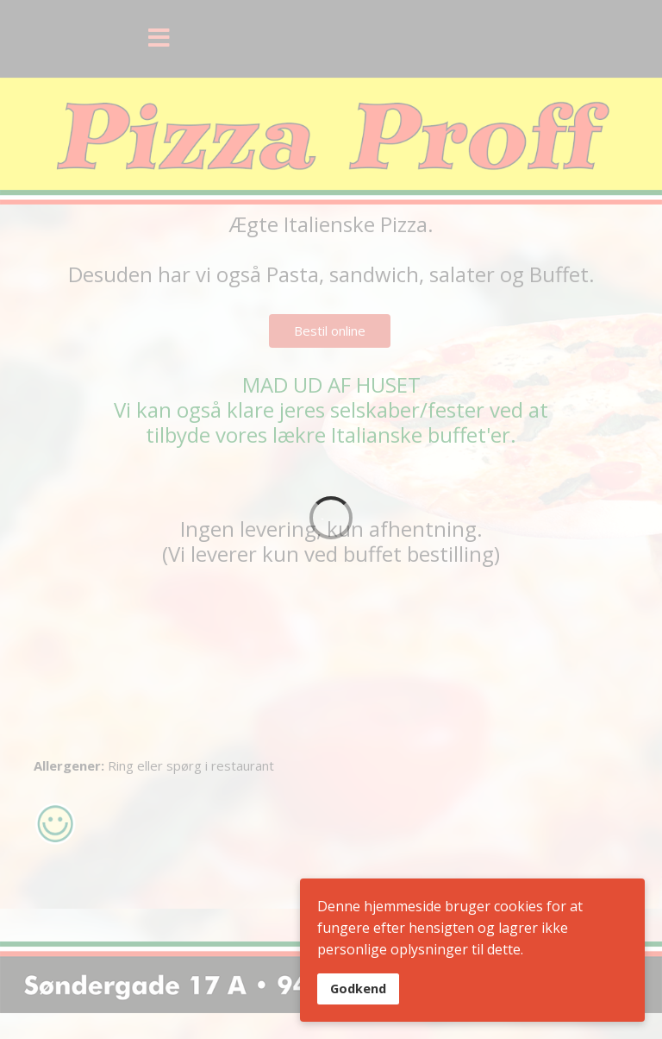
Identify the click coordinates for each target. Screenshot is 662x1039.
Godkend (358, 988)
